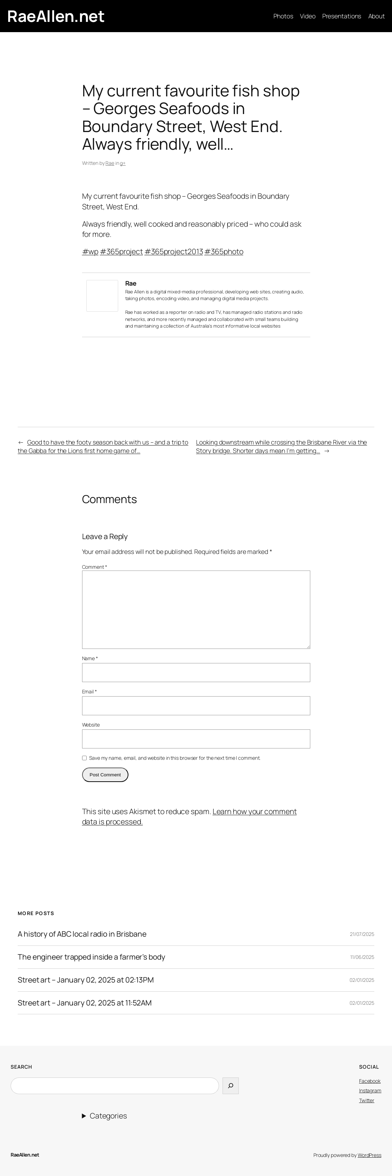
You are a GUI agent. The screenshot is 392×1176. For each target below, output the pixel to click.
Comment (94, 566)
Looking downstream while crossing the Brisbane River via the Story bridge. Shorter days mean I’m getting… (281, 446)
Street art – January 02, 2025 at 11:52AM (85, 1003)
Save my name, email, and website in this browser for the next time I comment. (174, 757)
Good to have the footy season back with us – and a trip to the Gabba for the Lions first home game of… (103, 446)
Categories (108, 1116)
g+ (123, 163)
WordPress (369, 1155)
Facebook (370, 1080)
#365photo (223, 251)
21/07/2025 (362, 934)
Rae (109, 163)
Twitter (366, 1100)
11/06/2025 (362, 957)
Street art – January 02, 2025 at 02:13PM (86, 980)
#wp (90, 251)
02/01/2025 (362, 980)
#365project (121, 251)
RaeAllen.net (55, 15)
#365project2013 (173, 251)
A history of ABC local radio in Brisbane (82, 934)
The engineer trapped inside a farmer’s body (91, 957)
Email (89, 691)
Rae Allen (135, 291)
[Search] (231, 1085)
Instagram (370, 1090)
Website (91, 724)
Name (90, 658)
